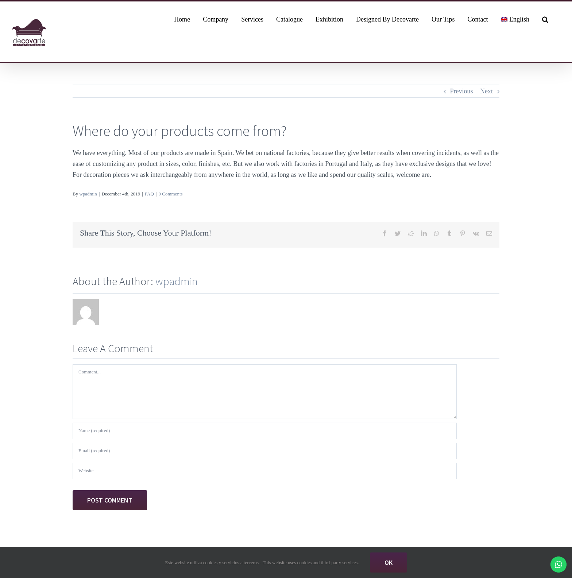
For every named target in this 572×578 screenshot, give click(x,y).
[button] (545, 18)
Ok (388, 562)
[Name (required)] (265, 431)
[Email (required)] (265, 451)
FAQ (149, 194)
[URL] (265, 471)
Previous (461, 91)
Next (486, 91)
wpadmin (88, 194)
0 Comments (170, 194)
